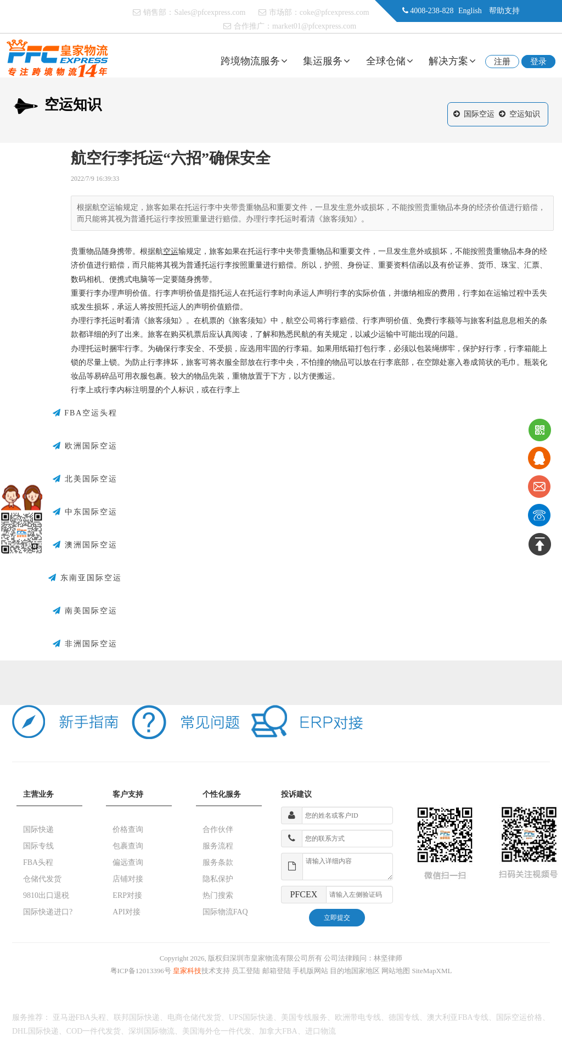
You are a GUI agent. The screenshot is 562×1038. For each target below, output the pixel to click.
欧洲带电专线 (358, 1017)
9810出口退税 (46, 895)
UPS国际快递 (251, 1017)
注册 (502, 61)
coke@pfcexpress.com (334, 12)
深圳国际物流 (151, 1031)
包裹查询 (128, 846)
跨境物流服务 (254, 60)
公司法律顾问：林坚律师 (363, 958)
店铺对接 (128, 879)
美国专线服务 (304, 1017)
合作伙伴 (218, 829)
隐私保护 (218, 879)
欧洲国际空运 (85, 446)
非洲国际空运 (85, 644)
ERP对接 (127, 895)
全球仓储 (389, 60)
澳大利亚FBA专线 (457, 1017)
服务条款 (218, 862)
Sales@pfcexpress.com (209, 12)
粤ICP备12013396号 (140, 971)
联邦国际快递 (137, 1017)
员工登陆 (246, 971)
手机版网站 (310, 971)
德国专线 (404, 1017)
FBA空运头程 (85, 413)
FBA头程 (38, 862)
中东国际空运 (85, 512)
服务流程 (218, 846)
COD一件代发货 (93, 1031)
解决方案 (452, 60)
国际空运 (479, 114)
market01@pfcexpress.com (314, 26)
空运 (170, 251)
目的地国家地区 (355, 971)
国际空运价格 (519, 1017)
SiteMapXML (432, 971)
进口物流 (320, 1031)
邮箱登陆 (276, 971)
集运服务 (326, 60)
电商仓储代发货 (194, 1017)
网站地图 (395, 971)
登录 (538, 61)
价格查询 (128, 829)
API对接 (126, 912)
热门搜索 (218, 895)
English (470, 11)
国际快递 (38, 829)
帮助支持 (504, 11)
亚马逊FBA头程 (79, 1017)
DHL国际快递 (35, 1031)
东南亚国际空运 (85, 578)
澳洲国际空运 (85, 545)
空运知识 (524, 114)
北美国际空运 (85, 479)
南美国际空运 (85, 611)
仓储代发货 (42, 879)
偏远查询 (128, 862)
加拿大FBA (278, 1031)
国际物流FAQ (225, 912)
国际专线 (38, 846)
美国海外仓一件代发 (216, 1031)
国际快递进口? (47, 912)
